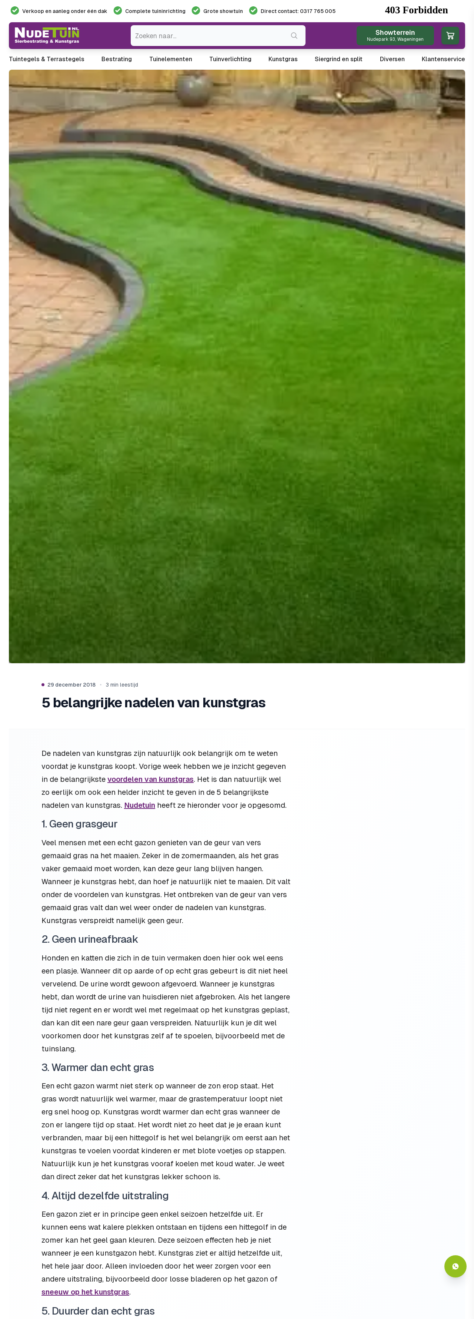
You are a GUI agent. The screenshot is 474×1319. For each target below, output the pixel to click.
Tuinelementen (170, 59)
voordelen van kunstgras (150, 779)
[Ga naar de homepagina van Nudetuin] (47, 35)
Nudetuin (139, 805)
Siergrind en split (339, 59)
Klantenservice (443, 59)
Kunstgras (283, 59)
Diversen (392, 59)
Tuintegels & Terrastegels (46, 59)
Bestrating (116, 59)
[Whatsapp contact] (455, 1266)
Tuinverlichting (230, 59)
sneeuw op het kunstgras (85, 1292)
